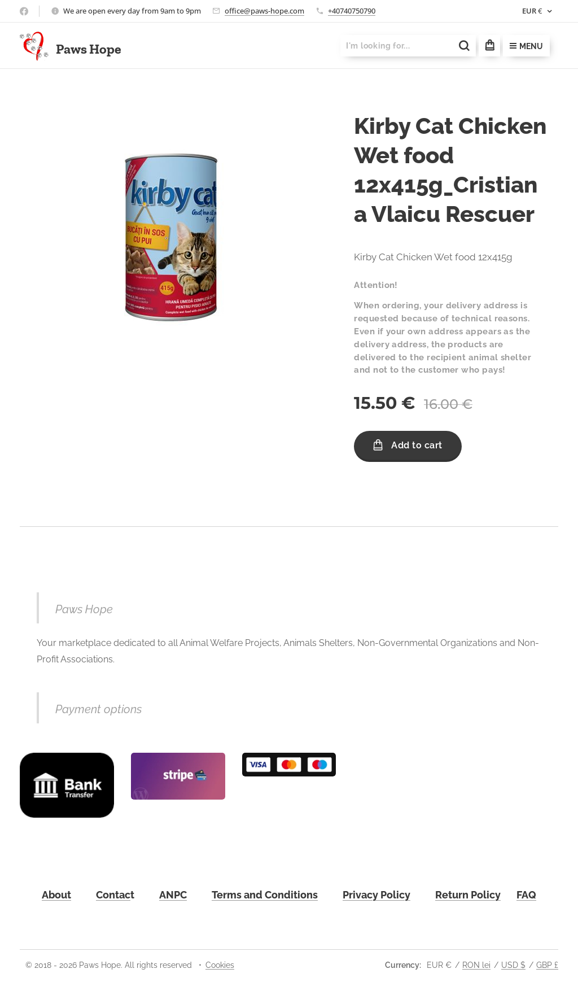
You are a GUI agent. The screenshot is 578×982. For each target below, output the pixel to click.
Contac (113, 895)
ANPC (173, 895)
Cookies (219, 965)
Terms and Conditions (265, 895)
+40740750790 (351, 11)
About (56, 895)
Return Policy (468, 895)
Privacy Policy (376, 895)
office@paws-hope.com (264, 11)
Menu (526, 46)
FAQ (526, 895)
